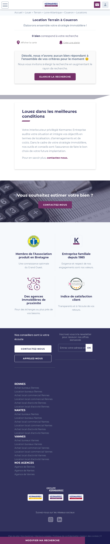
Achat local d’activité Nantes (30, 429)
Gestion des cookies (89, 536)
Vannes (19, 436)
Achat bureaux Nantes (26, 414)
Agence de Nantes (24, 470)
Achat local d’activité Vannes (30, 455)
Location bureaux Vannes (28, 444)
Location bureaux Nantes (28, 418)
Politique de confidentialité (65, 536)
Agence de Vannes (24, 474)
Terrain (37, 12)
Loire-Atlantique (53, 12)
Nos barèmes (27, 536)
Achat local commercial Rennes (31, 395)
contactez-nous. (57, 157)
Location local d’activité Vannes (31, 459)
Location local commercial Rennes (33, 399)
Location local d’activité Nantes (31, 433)
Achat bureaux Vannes (26, 440)
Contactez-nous (55, 204)
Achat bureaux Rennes (26, 387)
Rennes (19, 383)
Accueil (18, 12)
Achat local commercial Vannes (31, 448)
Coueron (69, 12)
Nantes (19, 410)
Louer (28, 12)
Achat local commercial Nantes (31, 421)
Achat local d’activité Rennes (30, 402)
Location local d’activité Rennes (31, 406)
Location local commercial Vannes (33, 451)
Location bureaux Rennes (28, 391)
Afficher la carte (29, 42)
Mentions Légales (43, 536)
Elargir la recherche (55, 76)
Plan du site (13, 536)
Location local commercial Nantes (33, 425)
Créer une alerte (71, 42)
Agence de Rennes (24, 466)
